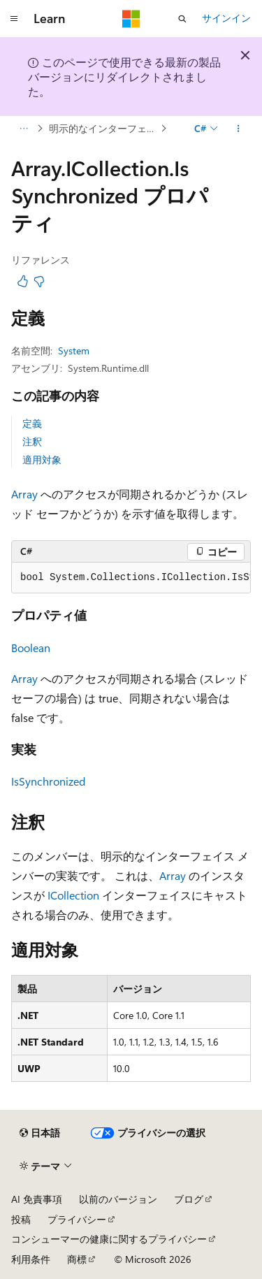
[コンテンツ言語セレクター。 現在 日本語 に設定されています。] (39, 1133)
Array (24, 493)
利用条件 (30, 1259)
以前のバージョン (118, 1199)
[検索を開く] (182, 18)
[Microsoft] (131, 19)
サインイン (226, 17)
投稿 (21, 1219)
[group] (131, 578)
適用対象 (41, 459)
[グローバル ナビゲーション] (14, 18)
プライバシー (77, 1219)
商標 (77, 1259)
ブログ (188, 1199)
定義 (32, 423)
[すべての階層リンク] (23, 128)
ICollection (73, 895)
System (73, 350)
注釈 (32, 441)
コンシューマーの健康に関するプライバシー (109, 1238)
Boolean (30, 647)
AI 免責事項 (36, 1199)
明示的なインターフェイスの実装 (103, 128)
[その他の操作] (238, 128)
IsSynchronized (48, 781)
